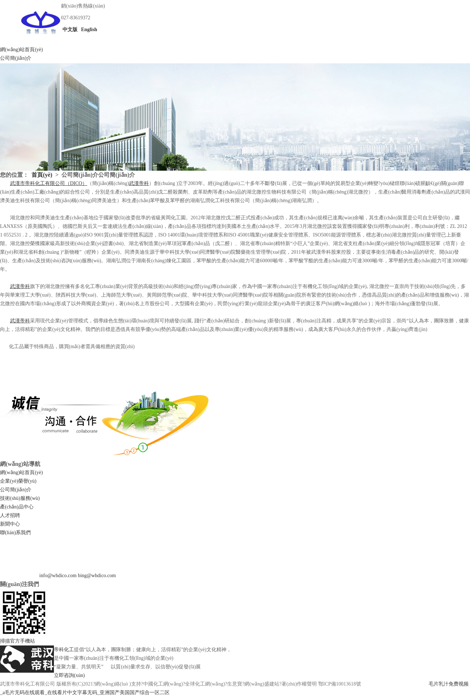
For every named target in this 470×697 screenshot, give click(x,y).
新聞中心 (10, 524)
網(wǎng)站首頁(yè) (21, 49)
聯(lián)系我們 (15, 532)
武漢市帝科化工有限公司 (27, 684)
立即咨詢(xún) (69, 675)
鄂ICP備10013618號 (339, 684)
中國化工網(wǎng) (163, 684)
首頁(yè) (41, 174)
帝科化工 (64, 649)
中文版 (69, 29)
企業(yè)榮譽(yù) (18, 481)
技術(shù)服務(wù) (20, 498)
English (89, 29)
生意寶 (234, 684)
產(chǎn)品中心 (17, 507)
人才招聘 (10, 515)
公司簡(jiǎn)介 (15, 58)
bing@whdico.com (97, 575)
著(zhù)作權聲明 (299, 684)
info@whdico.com (57, 575)
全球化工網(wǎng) (205, 684)
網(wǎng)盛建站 (261, 684)
